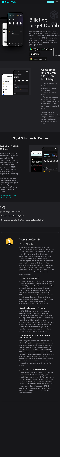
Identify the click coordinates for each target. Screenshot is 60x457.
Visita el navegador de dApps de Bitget (8, 196)
